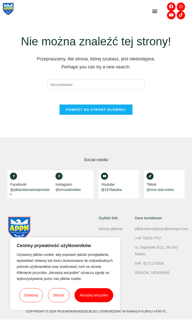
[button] (154, 11)
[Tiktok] (150, 176)
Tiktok (151, 184)
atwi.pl (160, 312)
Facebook (18, 184)
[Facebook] (13, 176)
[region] (65, 273)
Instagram (64, 184)
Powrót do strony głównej (96, 110)
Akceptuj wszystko (94, 295)
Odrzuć (58, 295)
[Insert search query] (96, 85)
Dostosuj (31, 295)
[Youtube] (104, 176)
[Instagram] (59, 176)
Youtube (108, 184)
